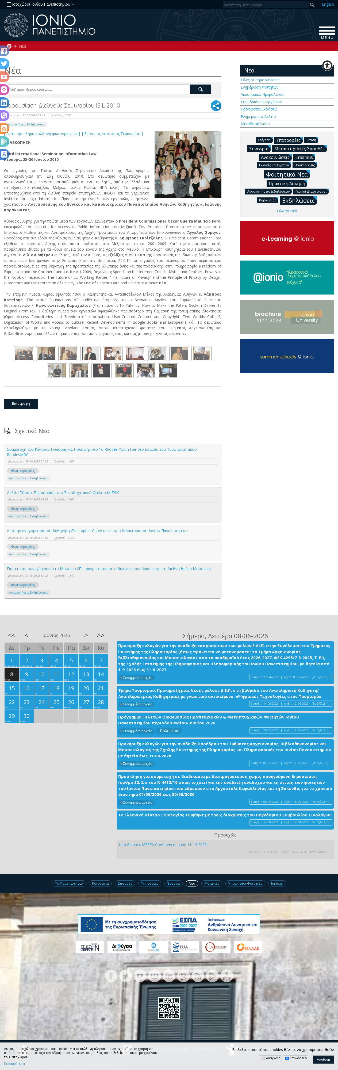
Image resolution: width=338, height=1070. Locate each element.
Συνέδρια (260, 148)
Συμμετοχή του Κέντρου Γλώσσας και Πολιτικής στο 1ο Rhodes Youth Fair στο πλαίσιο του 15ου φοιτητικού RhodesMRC (102, 452)
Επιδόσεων (298, 1058)
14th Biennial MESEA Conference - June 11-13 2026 (162, 844)
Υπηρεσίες (149, 883)
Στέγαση (265, 139)
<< (12, 635)
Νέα (22, 46)
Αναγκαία (273, 1058)
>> (101, 635)
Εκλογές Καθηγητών (275, 164)
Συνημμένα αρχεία (137, 677)
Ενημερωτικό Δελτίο (258, 116)
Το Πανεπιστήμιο (69, 883)
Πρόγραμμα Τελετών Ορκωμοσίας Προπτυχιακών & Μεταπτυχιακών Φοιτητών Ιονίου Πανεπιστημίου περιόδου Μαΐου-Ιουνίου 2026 (208, 720)
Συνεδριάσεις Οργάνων (261, 101)
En (328, 4)
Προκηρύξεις (306, 164)
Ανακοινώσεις (276, 157)
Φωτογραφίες (23, 470)
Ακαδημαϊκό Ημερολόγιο (262, 94)
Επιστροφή (21, 403)
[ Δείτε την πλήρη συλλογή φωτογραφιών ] (42, 133)
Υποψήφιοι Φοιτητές (245, 883)
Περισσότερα (14, 1064)
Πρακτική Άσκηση (288, 183)
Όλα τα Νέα (287, 210)
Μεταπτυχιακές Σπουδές (300, 148)
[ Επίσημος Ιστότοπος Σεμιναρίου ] (113, 133)
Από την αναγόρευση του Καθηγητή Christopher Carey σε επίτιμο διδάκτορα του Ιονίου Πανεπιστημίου (97, 530)
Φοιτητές (211, 883)
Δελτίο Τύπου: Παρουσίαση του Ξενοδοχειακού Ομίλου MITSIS (63, 492)
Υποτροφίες (289, 140)
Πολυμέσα (169, 730)
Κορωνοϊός (268, 199)
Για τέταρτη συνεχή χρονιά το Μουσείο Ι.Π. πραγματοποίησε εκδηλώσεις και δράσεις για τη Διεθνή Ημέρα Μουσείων (109, 568)
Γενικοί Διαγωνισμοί (312, 191)
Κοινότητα (100, 883)
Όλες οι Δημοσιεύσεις (260, 79)
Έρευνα (173, 883)
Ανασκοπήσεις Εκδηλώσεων (25, 124)
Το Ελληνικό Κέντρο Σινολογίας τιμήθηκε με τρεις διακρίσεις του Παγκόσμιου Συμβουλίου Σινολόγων (225, 814)
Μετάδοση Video (255, 123)
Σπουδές (125, 883)
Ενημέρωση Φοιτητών (260, 87)
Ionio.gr (277, 883)
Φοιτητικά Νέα (288, 174)
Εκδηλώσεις (299, 200)
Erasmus (305, 157)
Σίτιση (312, 139)
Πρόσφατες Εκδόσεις (259, 109)
